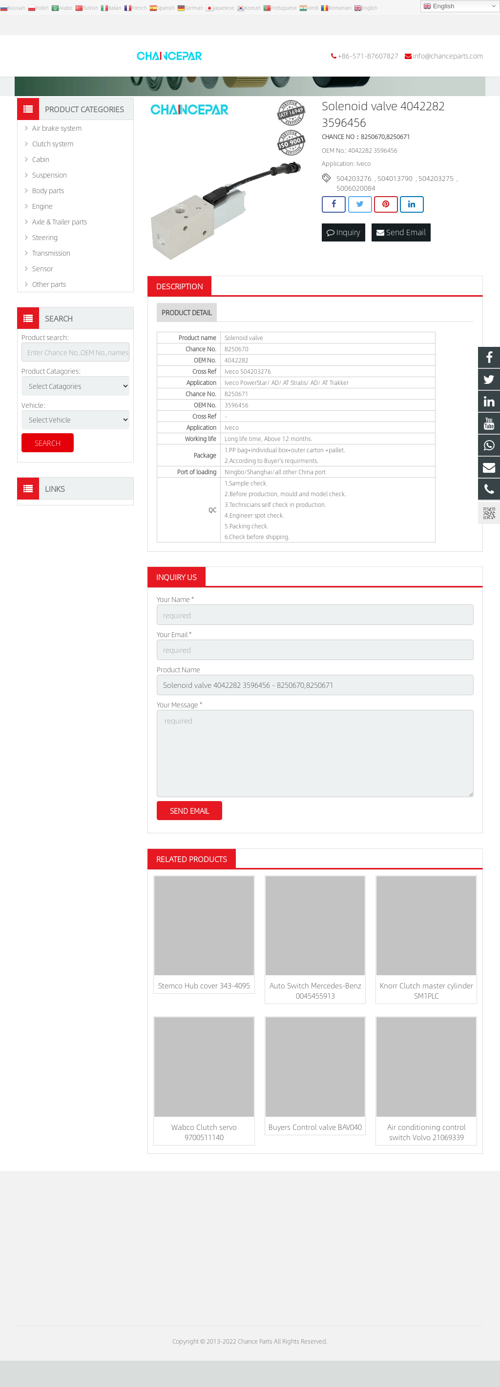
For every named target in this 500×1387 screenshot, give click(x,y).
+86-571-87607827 (54, 25)
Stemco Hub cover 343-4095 (204, 1011)
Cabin (40, 194)
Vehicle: (33, 440)
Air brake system (57, 163)
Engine (42, 241)
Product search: (45, 372)
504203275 (436, 213)
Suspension (49, 210)
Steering (45, 272)
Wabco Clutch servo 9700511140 (204, 1158)
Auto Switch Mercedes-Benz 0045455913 (315, 1016)
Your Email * (174, 668)
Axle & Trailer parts (59, 257)
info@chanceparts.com (134, 25)
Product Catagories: (51, 406)
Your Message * (179, 735)
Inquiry (343, 267)
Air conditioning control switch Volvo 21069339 (426, 1158)
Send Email (401, 267)
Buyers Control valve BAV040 (315, 1153)
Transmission (51, 288)
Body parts (48, 226)
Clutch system (52, 179)
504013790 (395, 213)
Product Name (178, 702)
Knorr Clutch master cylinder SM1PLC (426, 1016)
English (438, 6)
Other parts (49, 319)
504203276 (354, 213)
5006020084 (355, 223)
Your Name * (175, 634)
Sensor (42, 304)
